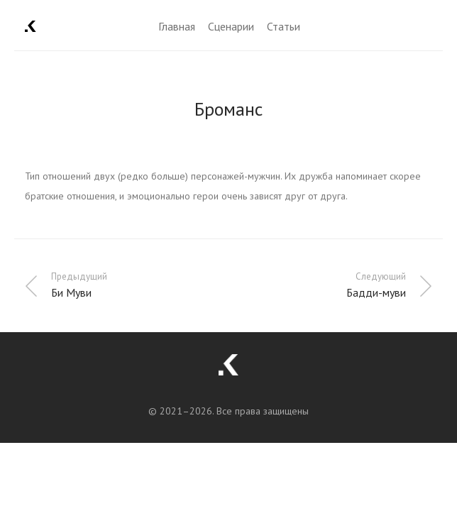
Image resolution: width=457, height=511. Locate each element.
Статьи (283, 26)
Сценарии (231, 26)
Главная (176, 26)
